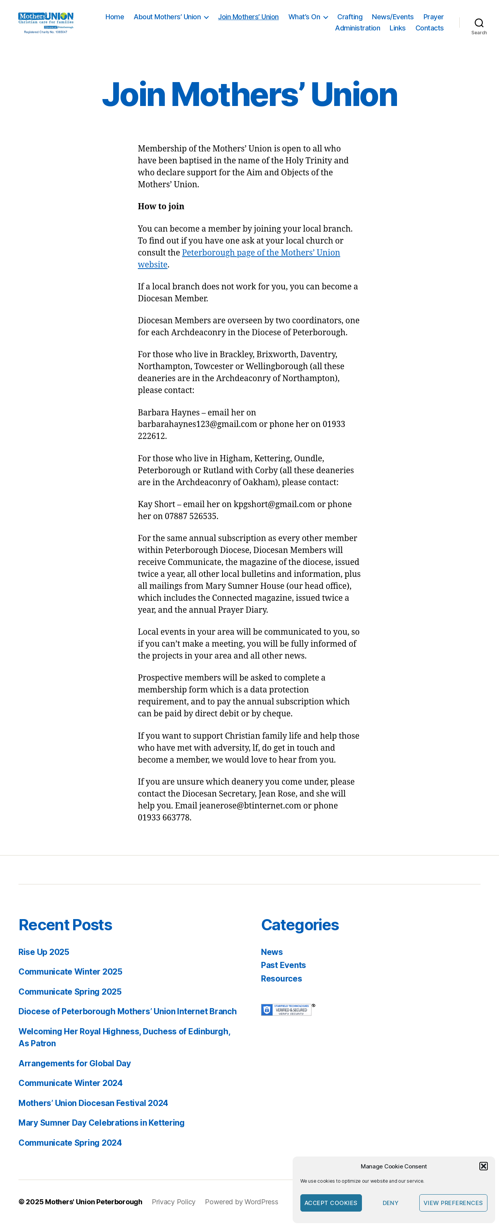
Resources (281, 982)
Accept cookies (331, 1203)
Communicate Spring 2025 (70, 995)
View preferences (453, 1203)
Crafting (349, 18)
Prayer (434, 18)
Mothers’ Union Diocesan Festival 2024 (93, 1106)
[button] (483, 1166)
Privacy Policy (174, 1205)
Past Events (283, 968)
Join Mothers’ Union (248, 18)
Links (398, 30)
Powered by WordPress (241, 1205)
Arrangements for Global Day (74, 1067)
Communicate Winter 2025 (70, 975)
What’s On (304, 18)
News (272, 955)
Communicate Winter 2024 (70, 1086)
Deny (391, 1203)
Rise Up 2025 (43, 955)
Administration (357, 30)
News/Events (393, 18)
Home (114, 18)
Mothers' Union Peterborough (93, 1205)
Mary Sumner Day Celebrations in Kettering (101, 1126)
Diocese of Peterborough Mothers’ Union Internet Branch (127, 1015)
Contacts (429, 30)
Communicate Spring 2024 (70, 1146)
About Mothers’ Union (167, 18)
